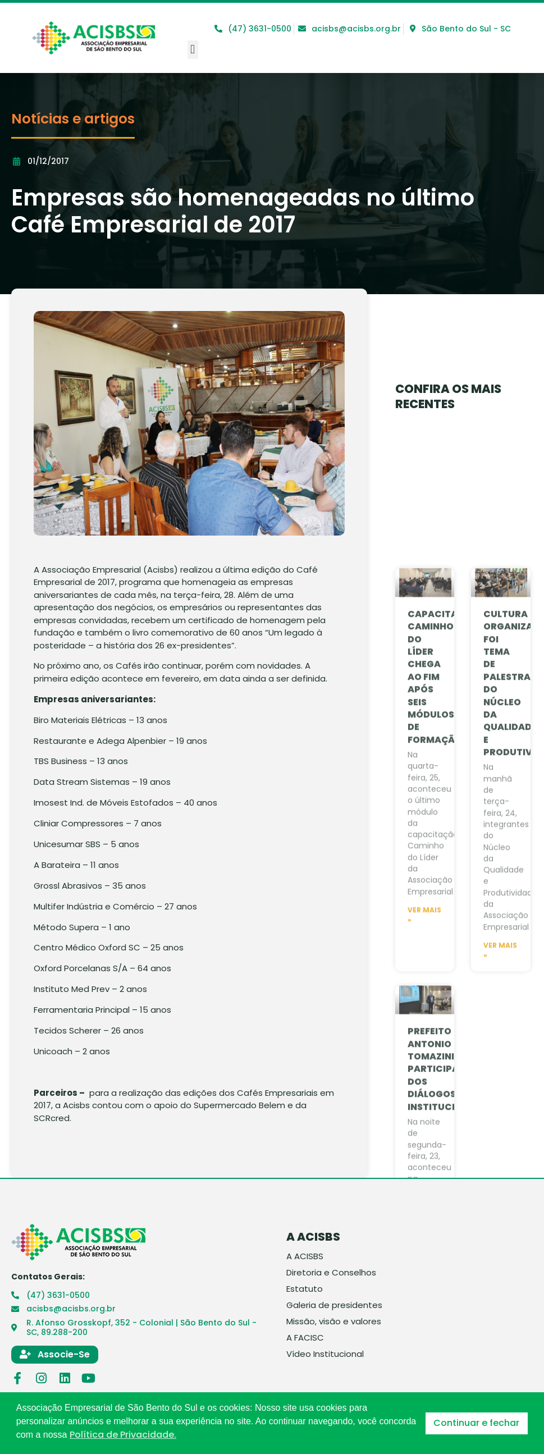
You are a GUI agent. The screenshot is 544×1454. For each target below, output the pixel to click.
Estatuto (304, 1289)
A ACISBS (304, 1256)
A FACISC (305, 1338)
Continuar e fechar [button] (476, 1422)
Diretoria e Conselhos (331, 1273)
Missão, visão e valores (333, 1321)
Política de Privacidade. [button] (123, 1435)
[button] (193, 49)
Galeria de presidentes (334, 1305)
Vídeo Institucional (325, 1354)
